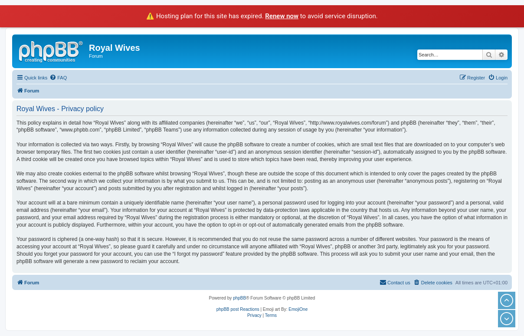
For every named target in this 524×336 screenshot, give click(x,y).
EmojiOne (298, 309)
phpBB (239, 298)
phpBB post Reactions (237, 309)
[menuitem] (58, 77)
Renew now (281, 16)
